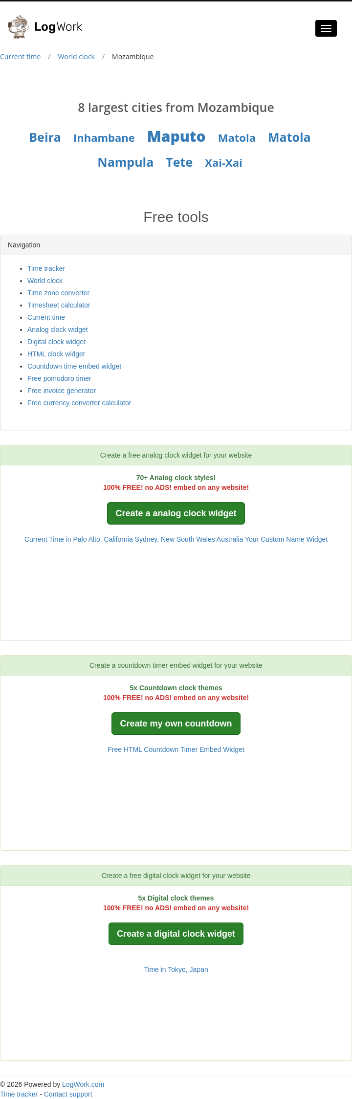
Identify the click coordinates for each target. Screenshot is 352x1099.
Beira (45, 137)
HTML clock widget (56, 354)
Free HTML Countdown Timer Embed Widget (176, 749)
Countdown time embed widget (74, 366)
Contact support (68, 1094)
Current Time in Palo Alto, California (78, 539)
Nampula (125, 162)
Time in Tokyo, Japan (176, 969)
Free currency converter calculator (79, 403)
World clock (76, 56)
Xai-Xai (223, 162)
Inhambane (104, 137)
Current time (20, 56)
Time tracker (46, 268)
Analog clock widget (57, 329)
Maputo (176, 136)
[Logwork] (48, 20)
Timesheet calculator (58, 305)
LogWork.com (83, 1084)
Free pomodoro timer (59, 378)
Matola (237, 137)
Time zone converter (58, 293)
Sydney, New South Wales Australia (189, 539)
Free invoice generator (61, 391)
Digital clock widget (56, 342)
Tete (179, 162)
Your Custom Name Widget (286, 539)
